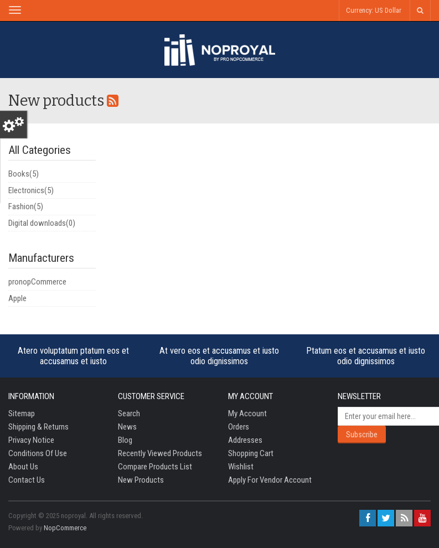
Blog (125, 440)
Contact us (26, 480)
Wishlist (241, 467)
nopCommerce (65, 528)
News (127, 427)
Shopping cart (250, 453)
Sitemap (21, 413)
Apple (17, 298)
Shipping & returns (38, 427)
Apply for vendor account (270, 480)
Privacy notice (31, 440)
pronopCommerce (37, 282)
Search (129, 413)
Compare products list (155, 467)
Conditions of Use (37, 453)
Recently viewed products (160, 453)
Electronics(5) (31, 190)
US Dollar (388, 10)
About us (23, 467)
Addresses (245, 440)
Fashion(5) (25, 206)
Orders (238, 427)
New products (141, 480)
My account (247, 413)
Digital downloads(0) (41, 223)
